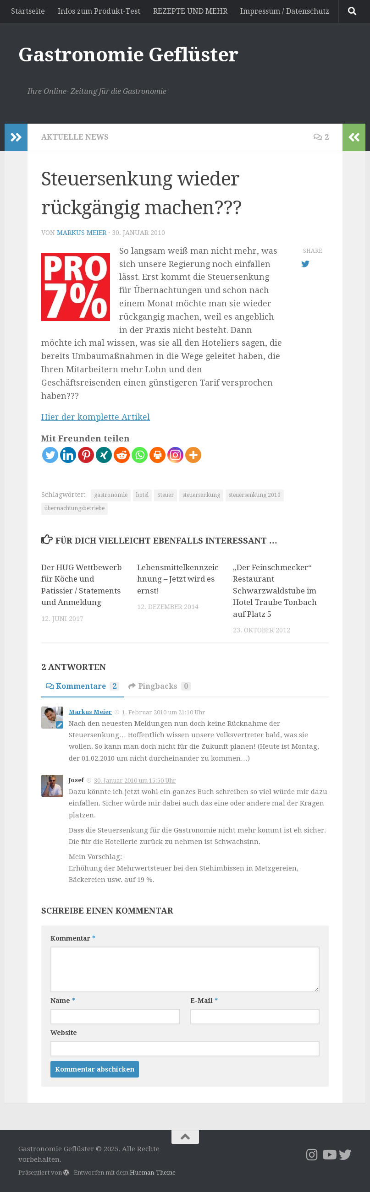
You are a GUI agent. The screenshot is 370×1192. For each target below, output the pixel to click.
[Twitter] (50, 455)
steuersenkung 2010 (255, 495)
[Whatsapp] (140, 455)
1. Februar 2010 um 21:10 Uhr (163, 712)
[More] (193, 455)
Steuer (165, 495)
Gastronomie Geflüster (128, 55)
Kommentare (82, 686)
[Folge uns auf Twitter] (345, 1154)
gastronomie (110, 495)
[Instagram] (175, 455)
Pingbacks (159, 686)
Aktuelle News (74, 137)
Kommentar (72, 938)
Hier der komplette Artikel (95, 417)
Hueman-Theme (153, 1172)
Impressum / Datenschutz (284, 11)
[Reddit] (122, 455)
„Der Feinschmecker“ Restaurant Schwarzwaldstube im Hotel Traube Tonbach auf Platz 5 (275, 591)
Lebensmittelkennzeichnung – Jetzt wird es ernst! (178, 579)
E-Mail (204, 1000)
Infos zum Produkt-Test (99, 11)
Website (63, 1032)
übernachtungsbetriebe (74, 508)
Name (62, 1000)
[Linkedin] (68, 455)
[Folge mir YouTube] (328, 1154)
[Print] (157, 455)
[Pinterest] (86, 455)
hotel (142, 495)
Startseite (28, 11)
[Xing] (104, 455)
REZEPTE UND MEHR (190, 11)
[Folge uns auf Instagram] (312, 1154)
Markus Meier (81, 232)
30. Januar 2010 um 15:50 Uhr (135, 780)
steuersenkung (201, 495)
